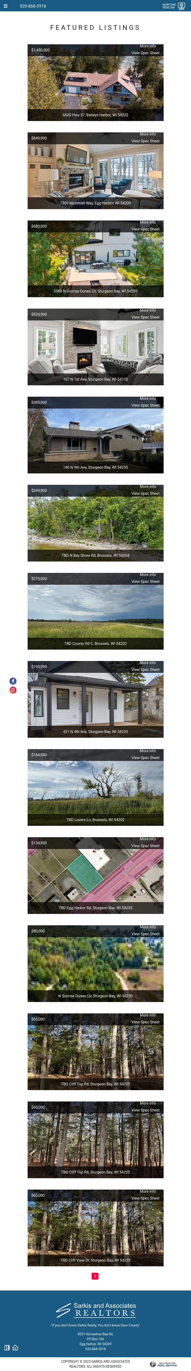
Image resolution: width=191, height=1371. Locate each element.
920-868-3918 (33, 6)
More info (148, 46)
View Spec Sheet (145, 53)
